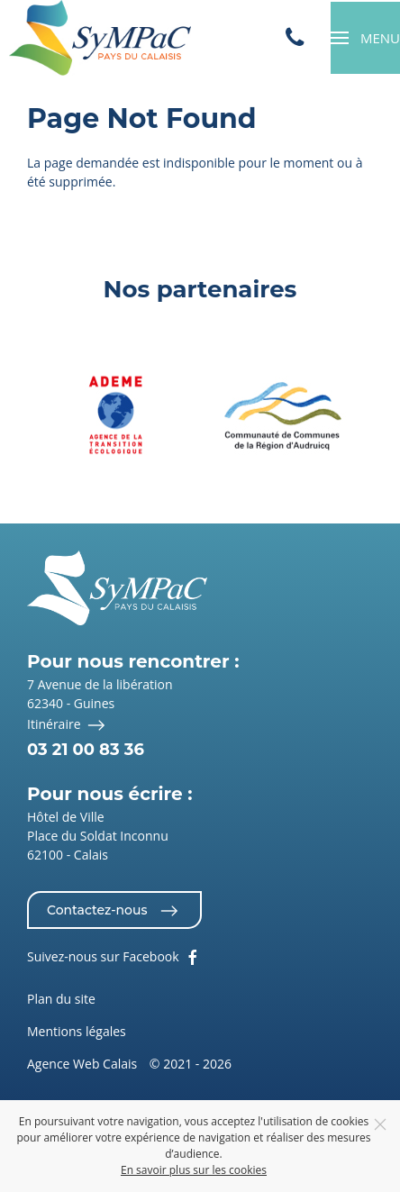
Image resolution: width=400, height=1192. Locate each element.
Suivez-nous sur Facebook (114, 958)
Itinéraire (68, 725)
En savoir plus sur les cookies (194, 1170)
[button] (365, 38)
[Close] (380, 1124)
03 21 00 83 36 (85, 750)
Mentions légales (76, 1031)
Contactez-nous (114, 911)
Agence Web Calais (82, 1063)
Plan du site (61, 998)
